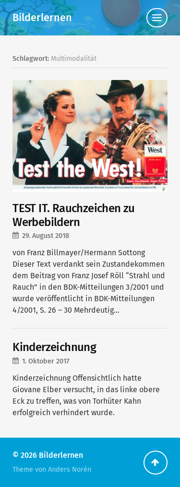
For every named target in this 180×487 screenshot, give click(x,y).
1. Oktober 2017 (46, 361)
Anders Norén (69, 469)
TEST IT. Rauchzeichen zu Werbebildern (73, 215)
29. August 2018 (45, 236)
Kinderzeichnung (54, 347)
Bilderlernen (42, 17)
